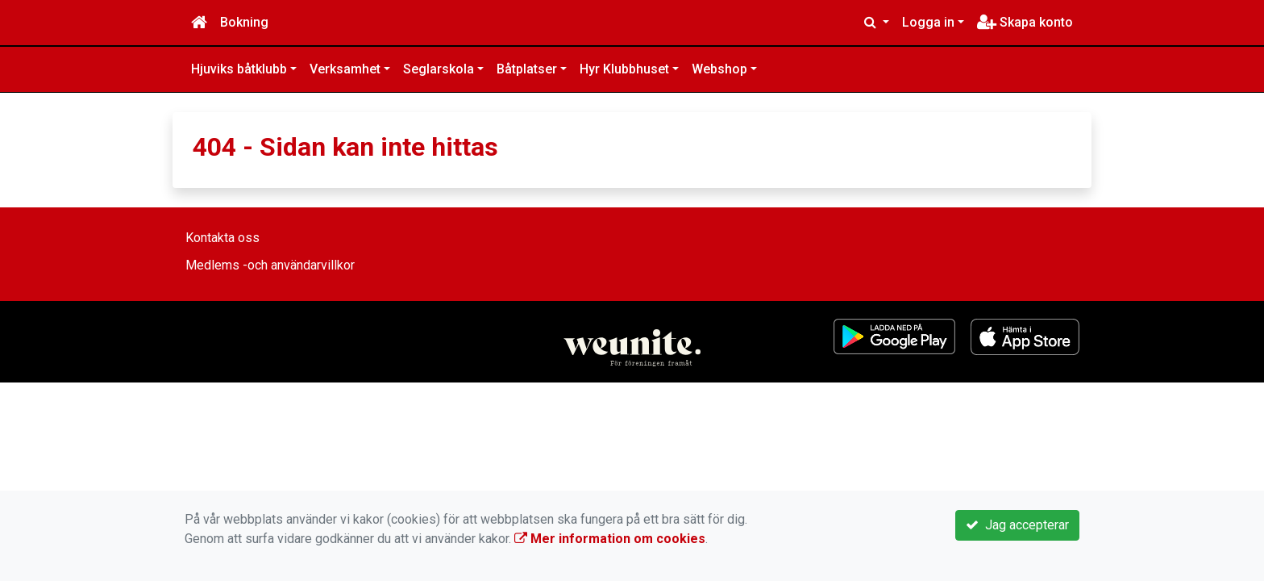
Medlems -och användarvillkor (270, 265)
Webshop (719, 69)
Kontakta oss (222, 237)
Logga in (928, 22)
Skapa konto (1025, 22)
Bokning (244, 22)
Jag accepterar (1017, 525)
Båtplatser (527, 69)
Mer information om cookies (609, 538)
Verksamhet (345, 69)
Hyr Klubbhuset (624, 69)
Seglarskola (438, 69)
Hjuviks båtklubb (239, 69)
